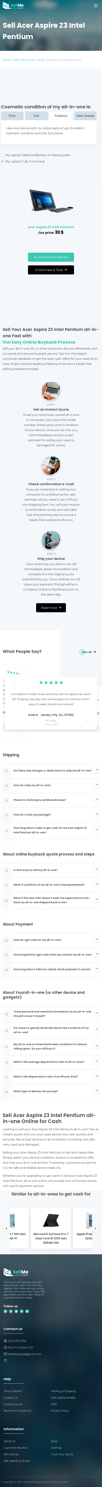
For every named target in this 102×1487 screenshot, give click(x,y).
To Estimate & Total (51, 270)
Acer (41, 60)
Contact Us (11, 1397)
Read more (51, 608)
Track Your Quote (62, 1454)
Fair (36, 116)
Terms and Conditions (17, 1410)
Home (7, 60)
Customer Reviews (15, 1447)
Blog (54, 1441)
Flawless (61, 116)
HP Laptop (51, 721)
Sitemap (56, 1447)
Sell (16, 60)
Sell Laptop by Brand (17, 1460)
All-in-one (28, 60)
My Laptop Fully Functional (49, 161)
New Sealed (85, 116)
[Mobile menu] (96, 5)
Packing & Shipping (63, 1391)
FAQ (54, 1404)
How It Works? (13, 1391)
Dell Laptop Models (63, 1397)
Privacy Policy (60, 1410)
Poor (12, 116)
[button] (11, 697)
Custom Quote (13, 1404)
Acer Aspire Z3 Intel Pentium (51, 227)
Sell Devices (11, 1454)
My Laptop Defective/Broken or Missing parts (49, 155)
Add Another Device (51, 257)
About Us (9, 1441)
